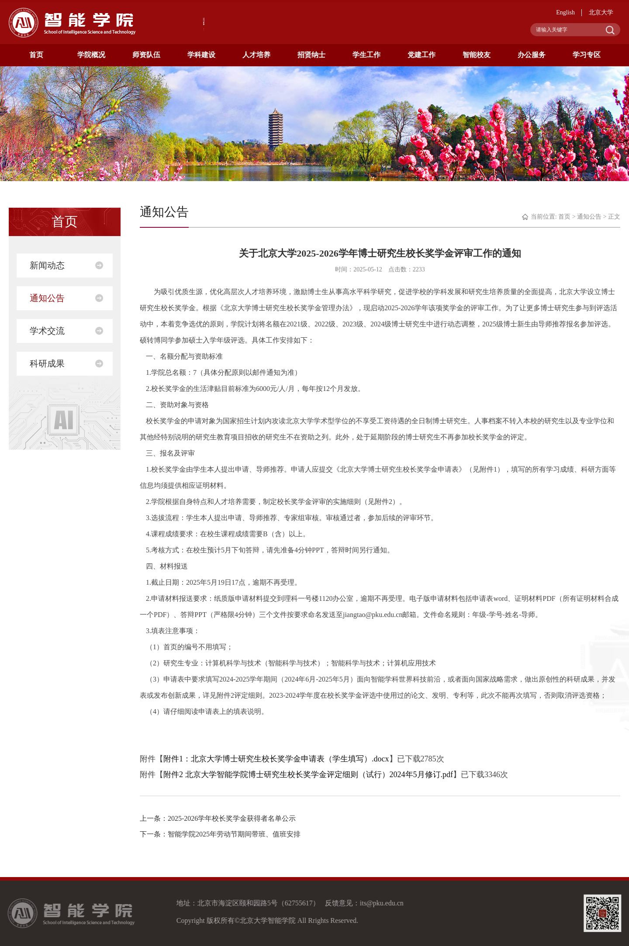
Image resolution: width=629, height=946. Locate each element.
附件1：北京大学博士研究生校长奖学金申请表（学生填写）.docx (276, 758)
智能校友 (477, 54)
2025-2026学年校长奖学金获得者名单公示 (232, 818)
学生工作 (366, 54)
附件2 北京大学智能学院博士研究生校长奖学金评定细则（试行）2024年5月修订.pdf (308, 774)
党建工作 (421, 54)
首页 (36, 54)
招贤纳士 (311, 54)
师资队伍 (146, 54)
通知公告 (47, 298)
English (565, 12)
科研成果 (47, 363)
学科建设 (201, 54)
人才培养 (256, 54)
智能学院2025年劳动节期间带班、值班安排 (234, 834)
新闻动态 (47, 265)
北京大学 (601, 12)
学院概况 (91, 54)
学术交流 (47, 331)
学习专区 (587, 54)
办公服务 (532, 54)
